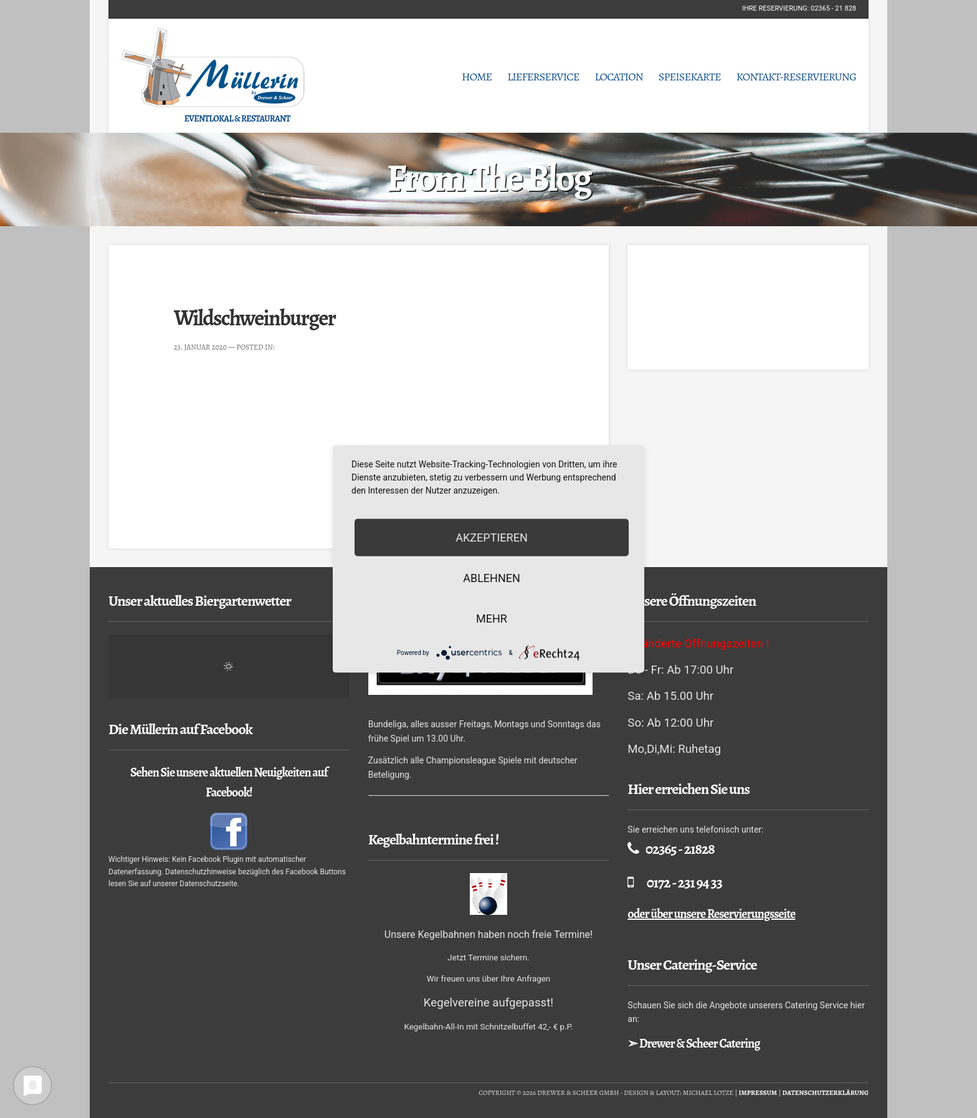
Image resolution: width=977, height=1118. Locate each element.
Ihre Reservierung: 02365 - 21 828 (799, 8)
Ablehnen (491, 578)
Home (477, 76)
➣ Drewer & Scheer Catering (693, 1043)
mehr (491, 618)
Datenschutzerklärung (825, 1092)
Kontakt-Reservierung (796, 76)
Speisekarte (690, 76)
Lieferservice (543, 76)
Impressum (757, 1092)
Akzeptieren (491, 537)
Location (618, 76)
